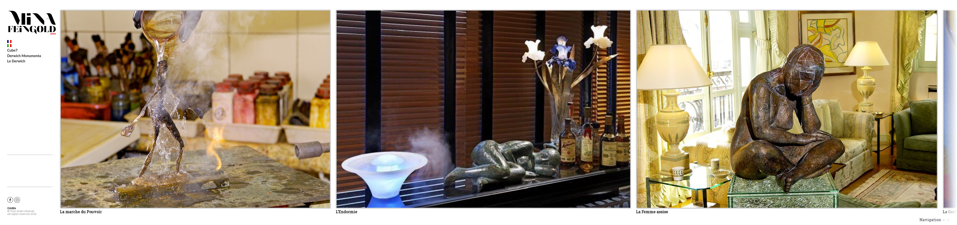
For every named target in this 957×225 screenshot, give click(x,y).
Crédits (11, 208)
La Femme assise (652, 211)
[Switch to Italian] (30, 45)
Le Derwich (16, 61)
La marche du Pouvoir (81, 211)
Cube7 (12, 50)
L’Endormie (346, 211)
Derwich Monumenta (24, 55)
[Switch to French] (30, 41)
